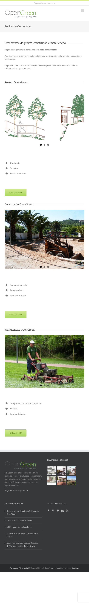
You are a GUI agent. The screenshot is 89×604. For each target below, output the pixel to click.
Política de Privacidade (19, 568)
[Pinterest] (57, 511)
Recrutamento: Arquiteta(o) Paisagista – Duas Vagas (23, 512)
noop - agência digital (70, 568)
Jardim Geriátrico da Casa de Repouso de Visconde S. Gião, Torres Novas (22, 544)
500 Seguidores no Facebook (19, 527)
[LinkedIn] (62, 511)
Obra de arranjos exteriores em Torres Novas (22, 535)
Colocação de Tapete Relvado (19, 520)
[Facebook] (48, 511)
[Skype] (67, 511)
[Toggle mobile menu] (82, 10)
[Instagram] (53, 511)
